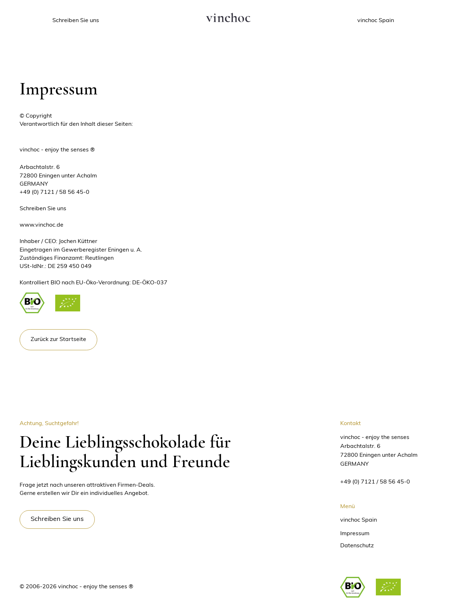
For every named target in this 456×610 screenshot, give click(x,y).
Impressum (354, 534)
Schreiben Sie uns (43, 209)
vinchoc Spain (358, 520)
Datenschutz (357, 546)
